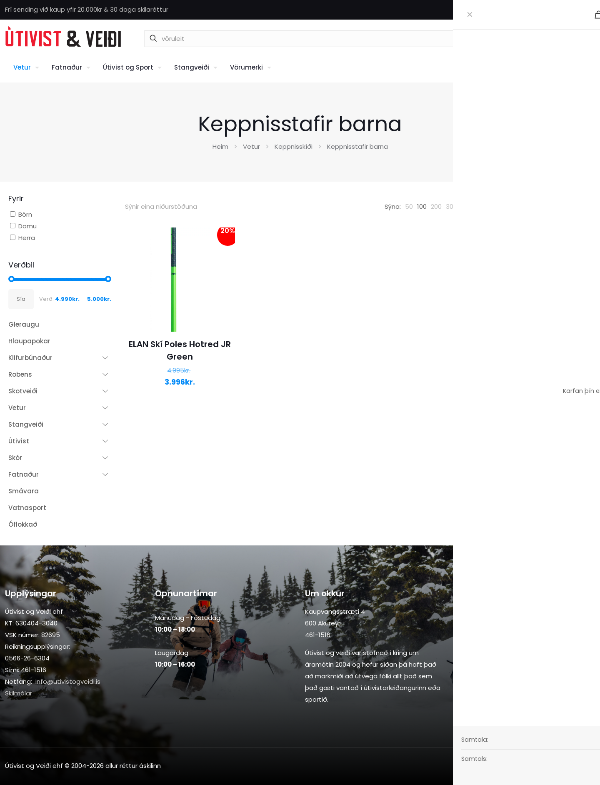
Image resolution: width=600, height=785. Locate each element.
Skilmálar (18, 693)
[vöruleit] (336, 38)
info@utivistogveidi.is (67, 681)
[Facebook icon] (580, 9)
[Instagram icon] (590, 9)
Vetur (251, 146)
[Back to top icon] (586, 765)
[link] (409, 206)
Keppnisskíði (293, 146)
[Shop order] (554, 206)
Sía (21, 299)
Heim (220, 146)
